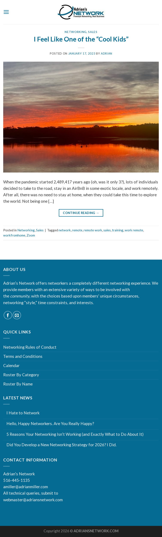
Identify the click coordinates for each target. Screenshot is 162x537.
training (117, 230)
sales (107, 230)
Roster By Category (21, 374)
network (65, 230)
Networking (75, 32)
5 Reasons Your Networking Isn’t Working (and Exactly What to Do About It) (75, 434)
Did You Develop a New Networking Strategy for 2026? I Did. (61, 444)
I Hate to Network (22, 413)
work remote (134, 230)
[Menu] (6, 12)
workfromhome (14, 235)
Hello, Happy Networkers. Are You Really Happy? (50, 423)
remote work (93, 230)
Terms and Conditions (22, 356)
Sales (92, 32)
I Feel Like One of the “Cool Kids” (81, 39)
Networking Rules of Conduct (29, 347)
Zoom (31, 235)
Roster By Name (18, 383)
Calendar (11, 365)
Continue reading (81, 213)
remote (77, 230)
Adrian (106, 53)
